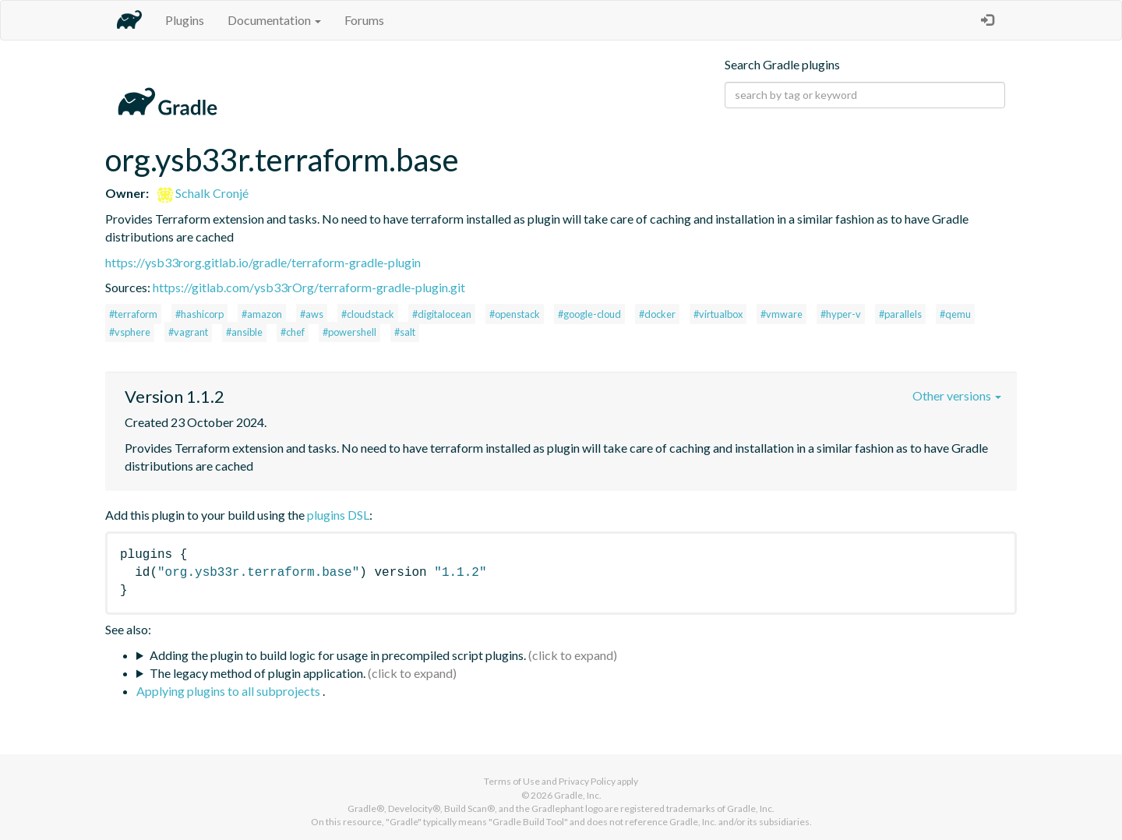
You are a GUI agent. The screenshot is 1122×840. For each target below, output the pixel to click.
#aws (311, 314)
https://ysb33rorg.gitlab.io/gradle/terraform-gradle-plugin (263, 262)
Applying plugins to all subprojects (229, 690)
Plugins (184, 19)
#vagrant (188, 332)
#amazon (262, 314)
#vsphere (129, 332)
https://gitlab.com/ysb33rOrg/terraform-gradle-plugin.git (309, 287)
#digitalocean (441, 314)
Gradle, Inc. (578, 795)
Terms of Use (512, 781)
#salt (404, 332)
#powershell (349, 332)
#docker (657, 314)
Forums (364, 19)
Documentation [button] (274, 19)
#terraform (133, 314)
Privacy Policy (587, 781)
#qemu (955, 314)
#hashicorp (199, 314)
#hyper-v (840, 314)
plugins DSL (338, 514)
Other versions (956, 395)
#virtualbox (718, 314)
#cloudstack (367, 314)
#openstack (514, 314)
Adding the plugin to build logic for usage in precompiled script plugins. (338, 655)
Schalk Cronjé (203, 192)
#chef (292, 332)
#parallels (900, 314)
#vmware (781, 314)
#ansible (244, 332)
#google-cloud (589, 314)
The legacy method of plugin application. (257, 672)
